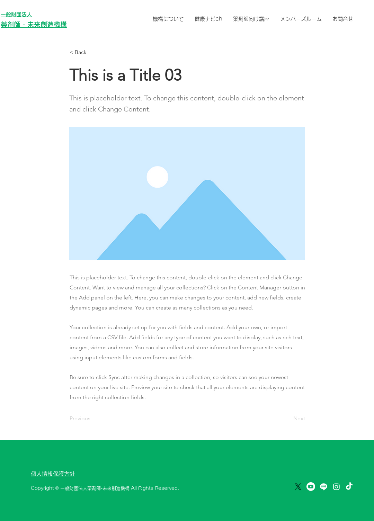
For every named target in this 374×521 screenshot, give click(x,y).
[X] (298, 486)
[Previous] (92, 418)
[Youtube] (310, 486)
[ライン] (323, 486)
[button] (92, 52)
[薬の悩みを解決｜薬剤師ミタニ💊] (336, 486)
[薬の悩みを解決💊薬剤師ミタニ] (349, 486)
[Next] (287, 418)
